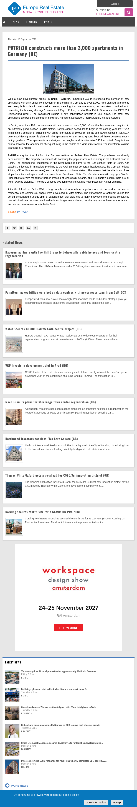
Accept (117, 802)
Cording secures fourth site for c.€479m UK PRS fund (42, 512)
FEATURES (31, 22)
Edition (115, 3)
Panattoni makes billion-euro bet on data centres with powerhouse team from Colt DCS (65, 292)
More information (95, 802)
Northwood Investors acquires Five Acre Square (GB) (41, 438)
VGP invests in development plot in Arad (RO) (36, 365)
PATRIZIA (22, 211)
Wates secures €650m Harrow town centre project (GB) (43, 329)
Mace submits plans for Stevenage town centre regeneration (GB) (50, 402)
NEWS (16, 22)
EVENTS (48, 22)
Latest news (13, 662)
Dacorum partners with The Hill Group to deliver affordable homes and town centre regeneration (62, 254)
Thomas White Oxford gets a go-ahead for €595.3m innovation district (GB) (57, 475)
